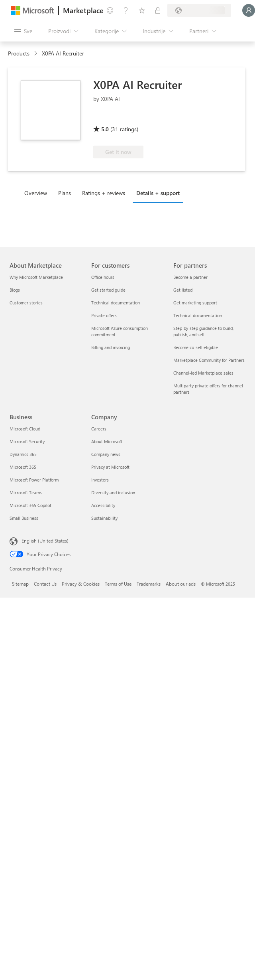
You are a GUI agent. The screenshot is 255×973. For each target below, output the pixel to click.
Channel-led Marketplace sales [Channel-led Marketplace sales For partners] (203, 373)
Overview (35, 193)
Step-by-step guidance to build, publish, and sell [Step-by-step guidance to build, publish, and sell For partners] (203, 331)
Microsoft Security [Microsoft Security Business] (27, 441)
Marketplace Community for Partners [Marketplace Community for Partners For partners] (209, 360)
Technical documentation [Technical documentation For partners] (197, 315)
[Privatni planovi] (157, 10)
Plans (64, 193)
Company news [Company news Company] (105, 454)
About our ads (181, 583)
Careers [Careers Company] (98, 429)
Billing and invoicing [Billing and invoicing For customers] (110, 347)
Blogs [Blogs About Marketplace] (15, 290)
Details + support (158, 193)
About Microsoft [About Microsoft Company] (106, 441)
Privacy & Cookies (81, 583)
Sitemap (20, 583)
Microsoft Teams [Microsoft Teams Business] (26, 492)
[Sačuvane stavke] (141, 10)
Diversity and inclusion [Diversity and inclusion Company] (113, 492)
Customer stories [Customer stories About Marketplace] (26, 303)
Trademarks (149, 583)
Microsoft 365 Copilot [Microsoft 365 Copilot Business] (30, 505)
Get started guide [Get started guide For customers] (108, 290)
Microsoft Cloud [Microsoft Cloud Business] (25, 429)
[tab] (38, 192)
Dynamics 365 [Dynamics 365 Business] (23, 454)
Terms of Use (118, 583)
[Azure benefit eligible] (125, 117)
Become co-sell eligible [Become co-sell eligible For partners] (195, 347)
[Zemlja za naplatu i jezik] (199, 10)
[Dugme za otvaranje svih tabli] (23, 31)
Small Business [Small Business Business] (24, 518)
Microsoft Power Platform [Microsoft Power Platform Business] (34, 480)
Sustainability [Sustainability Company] (104, 518)
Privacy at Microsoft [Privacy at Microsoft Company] (110, 467)
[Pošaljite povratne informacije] (110, 10)
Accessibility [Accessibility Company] (103, 505)
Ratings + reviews (103, 193)
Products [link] (18, 53)
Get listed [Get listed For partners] (182, 290)
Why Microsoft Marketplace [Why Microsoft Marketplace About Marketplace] (36, 277)
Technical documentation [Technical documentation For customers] (115, 303)
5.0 (105, 129)
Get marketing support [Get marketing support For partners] (195, 303)
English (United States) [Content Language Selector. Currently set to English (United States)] (45, 540)
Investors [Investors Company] (100, 480)
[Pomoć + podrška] (126, 10)
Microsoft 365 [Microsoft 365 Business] (23, 467)
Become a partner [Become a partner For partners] (190, 277)
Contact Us (45, 583)
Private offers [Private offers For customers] (104, 315)
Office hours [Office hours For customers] (102, 277)
